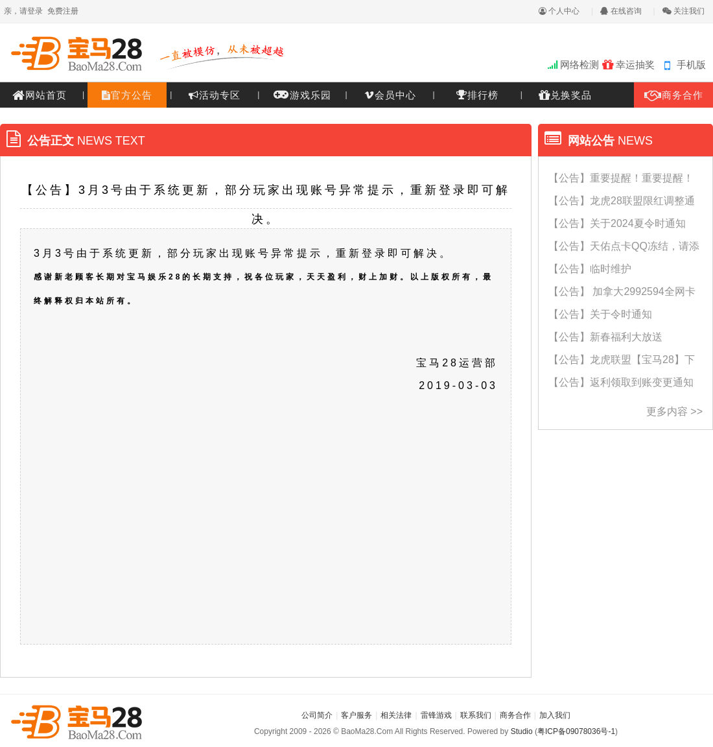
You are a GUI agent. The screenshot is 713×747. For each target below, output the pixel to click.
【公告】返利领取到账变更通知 (621, 382)
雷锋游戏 (436, 715)
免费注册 (62, 11)
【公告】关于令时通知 (600, 314)
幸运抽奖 (628, 64)
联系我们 (475, 715)
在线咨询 (620, 11)
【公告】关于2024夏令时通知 (617, 223)
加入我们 (554, 715)
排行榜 (477, 95)
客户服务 (356, 715)
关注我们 (683, 11)
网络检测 (573, 64)
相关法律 (396, 715)
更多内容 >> (674, 411)
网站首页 (39, 95)
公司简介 (317, 715)
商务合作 (673, 95)
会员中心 (390, 95)
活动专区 (214, 95)
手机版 (691, 64)
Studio (522, 731)
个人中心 (559, 11)
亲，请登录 (23, 11)
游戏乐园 (302, 93)
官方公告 (127, 95)
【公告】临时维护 (589, 268)
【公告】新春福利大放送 (605, 336)
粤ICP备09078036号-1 (576, 731)
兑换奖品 (565, 95)
